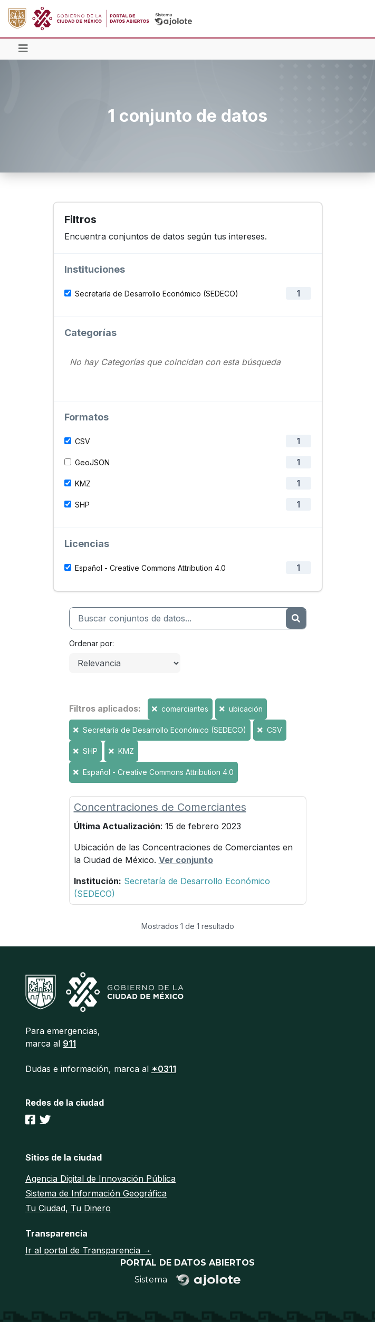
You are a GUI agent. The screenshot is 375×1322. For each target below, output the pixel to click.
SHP (82, 504)
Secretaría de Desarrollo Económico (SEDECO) (156, 293)
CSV (82, 441)
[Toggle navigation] (23, 49)
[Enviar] (295, 618)
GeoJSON (92, 462)
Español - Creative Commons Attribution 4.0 (150, 567)
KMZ (83, 483)
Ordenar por (90, 643)
